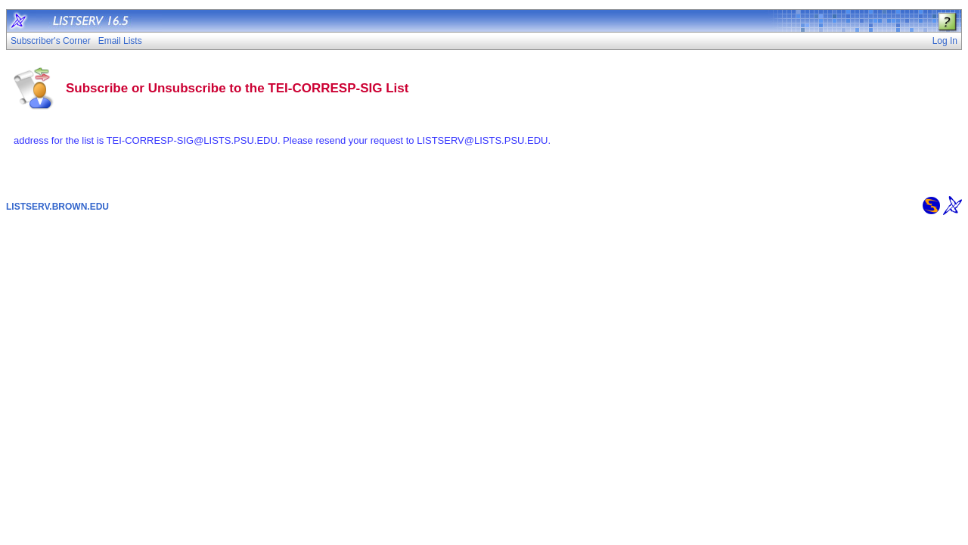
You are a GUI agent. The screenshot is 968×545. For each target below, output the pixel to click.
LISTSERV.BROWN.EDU (57, 206)
